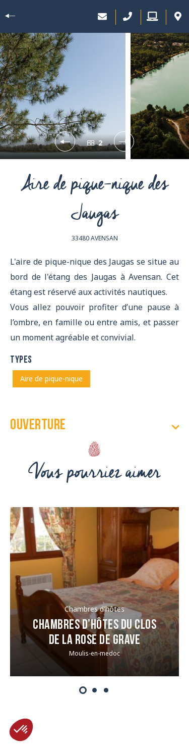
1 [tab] (83, 690)
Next (123, 141)
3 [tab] (106, 690)
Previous (66, 141)
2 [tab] (94, 690)
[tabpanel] (94, 591)
